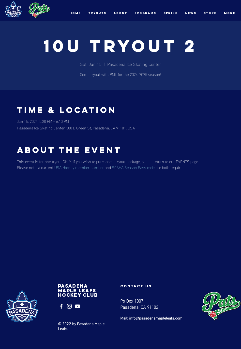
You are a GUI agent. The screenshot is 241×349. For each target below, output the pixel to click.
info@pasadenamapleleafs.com (155, 318)
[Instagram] (69, 306)
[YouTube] (77, 306)
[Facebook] (61, 306)
